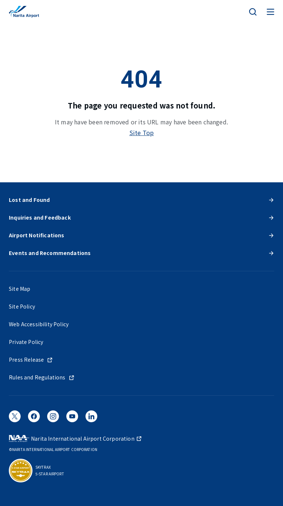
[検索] (253, 12)
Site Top (141, 132)
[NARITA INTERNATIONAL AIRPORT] (24, 12)
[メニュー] (270, 12)
